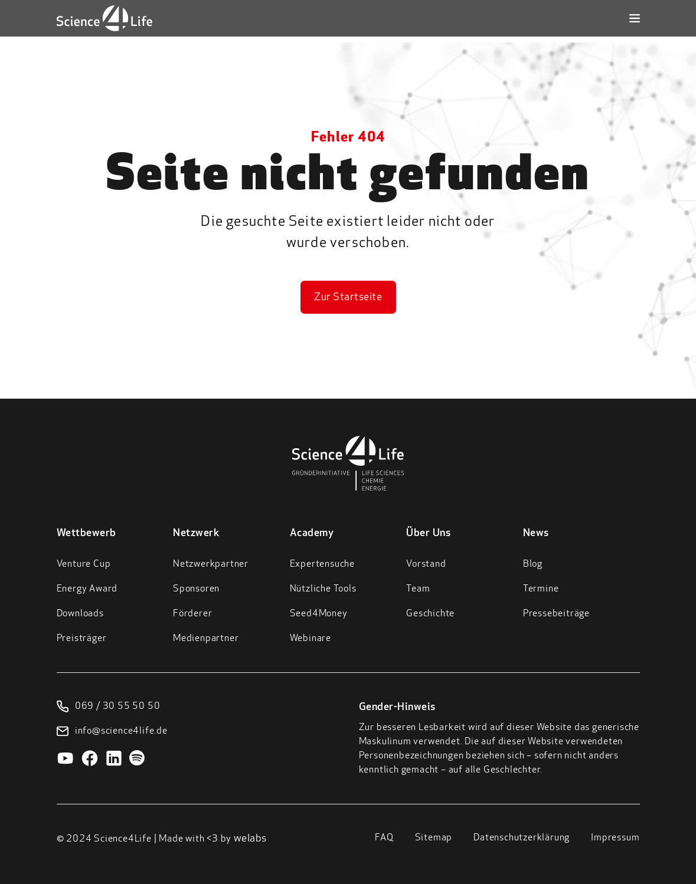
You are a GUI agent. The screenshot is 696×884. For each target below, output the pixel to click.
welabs (250, 838)
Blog (533, 564)
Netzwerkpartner (211, 564)
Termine (541, 589)
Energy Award (87, 589)
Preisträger (82, 638)
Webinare (310, 638)
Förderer (192, 614)
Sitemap (434, 838)
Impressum (615, 838)
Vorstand (426, 564)
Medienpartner (205, 638)
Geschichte (430, 614)
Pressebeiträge (556, 614)
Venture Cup (84, 564)
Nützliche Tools (323, 589)
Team (418, 589)
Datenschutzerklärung (521, 838)
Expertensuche (322, 564)
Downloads (80, 614)
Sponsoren (196, 589)
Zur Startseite (348, 297)
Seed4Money (319, 614)
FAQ (384, 838)
